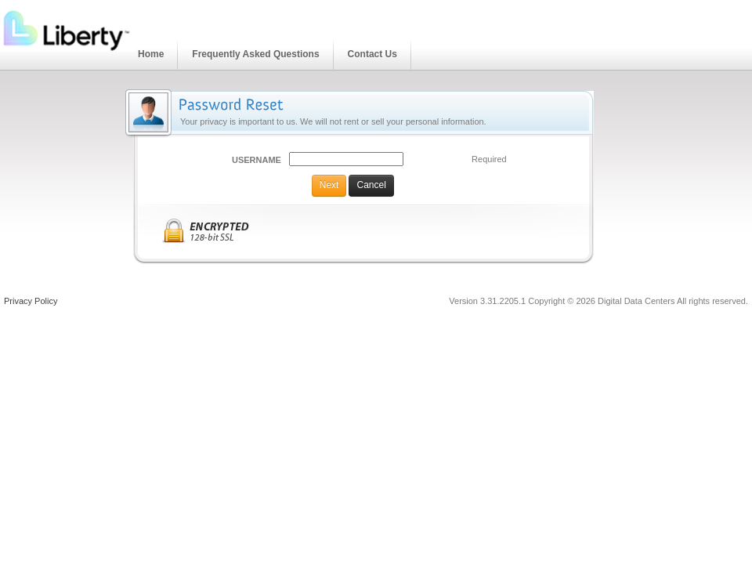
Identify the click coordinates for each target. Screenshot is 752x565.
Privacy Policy (30, 301)
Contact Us (372, 54)
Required (489, 159)
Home (151, 54)
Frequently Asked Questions (255, 54)
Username (256, 160)
